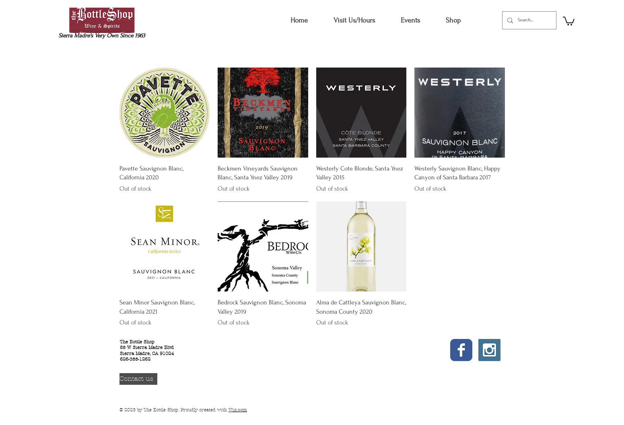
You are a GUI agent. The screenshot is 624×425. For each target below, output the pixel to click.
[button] (453, 20)
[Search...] (528, 20)
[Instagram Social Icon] (489, 350)
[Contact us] (138, 379)
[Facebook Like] (462, 374)
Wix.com (238, 410)
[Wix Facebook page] (461, 350)
